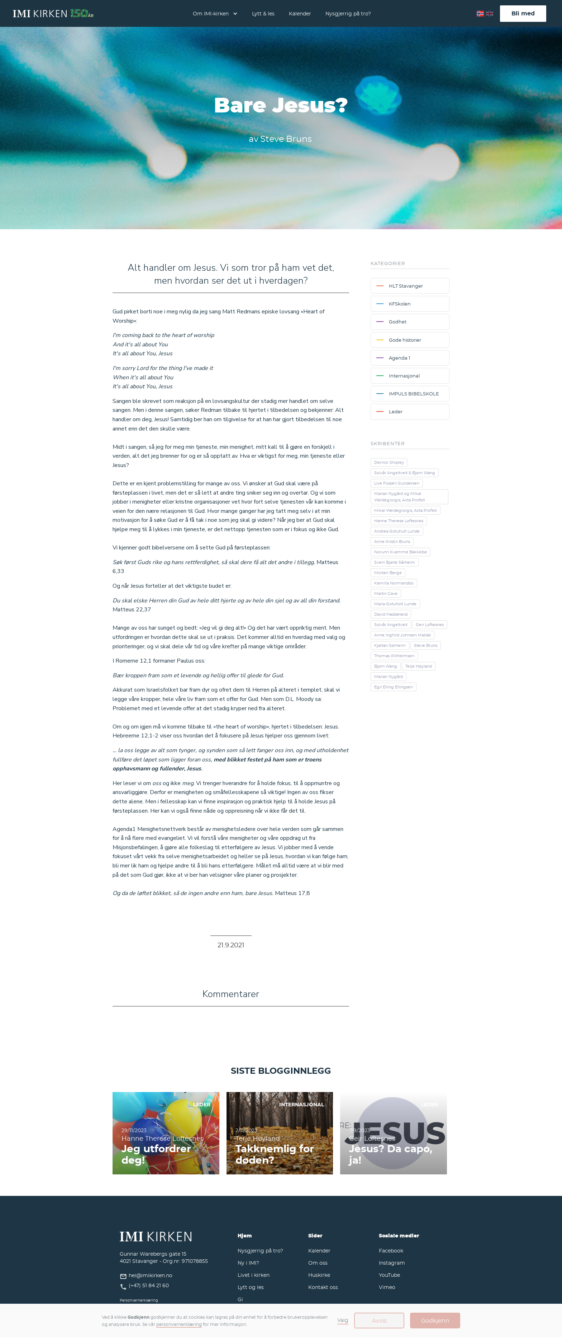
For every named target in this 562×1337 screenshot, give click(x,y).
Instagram (392, 1262)
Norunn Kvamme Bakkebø (400, 551)
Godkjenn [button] (435, 1320)
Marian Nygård (388, 676)
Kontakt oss (323, 1287)
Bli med (523, 13)
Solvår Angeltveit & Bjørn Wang (404, 472)
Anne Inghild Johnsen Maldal (402, 635)
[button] (215, 13)
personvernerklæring (179, 1324)
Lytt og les (251, 1287)
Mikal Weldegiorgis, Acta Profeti (405, 510)
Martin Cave (385, 593)
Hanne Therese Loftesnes (398, 520)
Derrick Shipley (389, 462)
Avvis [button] (379, 1320)
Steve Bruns (425, 645)
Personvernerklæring (139, 1300)
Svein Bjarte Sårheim (394, 562)
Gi (240, 1299)
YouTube (389, 1274)
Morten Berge (388, 572)
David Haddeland (391, 614)
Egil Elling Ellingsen (393, 686)
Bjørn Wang (385, 666)
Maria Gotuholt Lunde (395, 603)
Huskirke (319, 1274)
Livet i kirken (254, 1274)
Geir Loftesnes (430, 624)
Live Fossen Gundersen (396, 483)
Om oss (318, 1262)
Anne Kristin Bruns (392, 541)
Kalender (300, 13)
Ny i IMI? (248, 1262)
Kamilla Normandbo (394, 583)
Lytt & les (263, 13)
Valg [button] (342, 1320)
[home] (53, 14)
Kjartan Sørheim (390, 645)
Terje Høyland (418, 666)
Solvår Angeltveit (391, 624)
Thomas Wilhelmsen (394, 655)
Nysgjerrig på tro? (348, 13)
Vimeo (387, 1287)
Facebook (391, 1250)
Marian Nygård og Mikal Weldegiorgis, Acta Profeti (399, 496)
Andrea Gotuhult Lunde (397, 531)
